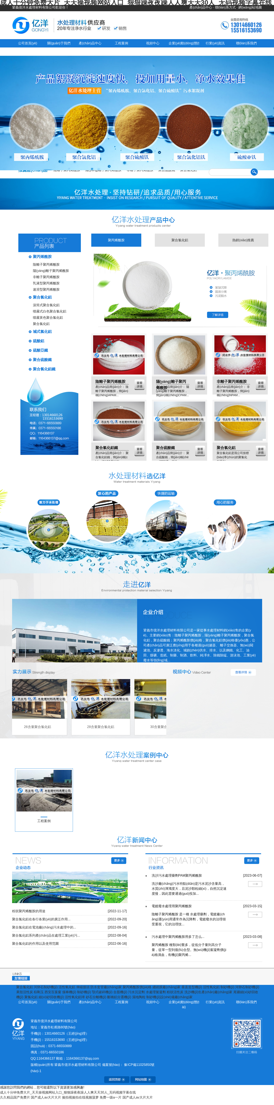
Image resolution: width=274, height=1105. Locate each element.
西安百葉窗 (53, 992)
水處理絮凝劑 (156, 992)
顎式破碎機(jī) (102, 992)
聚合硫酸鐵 (42, 360)
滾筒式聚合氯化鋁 (46, 305)
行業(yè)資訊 (215, 43)
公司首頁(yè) (27, 43)
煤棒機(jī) (69, 992)
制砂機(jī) (227, 987)
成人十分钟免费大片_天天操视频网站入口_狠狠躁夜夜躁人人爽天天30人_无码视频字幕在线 (68, 1092)
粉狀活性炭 (175, 992)
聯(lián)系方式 (225, 7)
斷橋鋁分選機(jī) (119, 997)
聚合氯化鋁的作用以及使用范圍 (35, 943)
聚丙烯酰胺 (42, 257)
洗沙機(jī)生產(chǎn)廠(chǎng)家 (208, 992)
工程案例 (121, 43)
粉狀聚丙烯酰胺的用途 (28, 911)
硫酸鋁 (38, 341)
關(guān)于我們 (58, 43)
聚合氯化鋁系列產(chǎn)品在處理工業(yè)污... (46, 935)
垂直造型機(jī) (191, 987)
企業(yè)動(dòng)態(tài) (184, 1004)
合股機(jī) (120, 992)
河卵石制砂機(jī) (46, 987)
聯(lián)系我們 (246, 43)
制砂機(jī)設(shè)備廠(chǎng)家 (169, 997)
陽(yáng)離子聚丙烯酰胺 (51, 271)
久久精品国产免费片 (15, 1097)
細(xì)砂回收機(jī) (51, 997)
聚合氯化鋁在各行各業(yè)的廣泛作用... (41, 919)
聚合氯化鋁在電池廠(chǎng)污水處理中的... (44, 927)
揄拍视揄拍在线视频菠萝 (80, 1097)
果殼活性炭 (24, 992)
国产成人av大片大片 (46, 1097)
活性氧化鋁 (67, 987)
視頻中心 (152, 43)
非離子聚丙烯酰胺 (46, 277)
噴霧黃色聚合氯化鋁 (48, 317)
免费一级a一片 (110, 1097)
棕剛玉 (39, 992)
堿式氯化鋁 (42, 332)
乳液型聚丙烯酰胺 (46, 283)
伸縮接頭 (83, 987)
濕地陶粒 (138, 997)
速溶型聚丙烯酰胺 (46, 289)
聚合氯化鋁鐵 (44, 369)
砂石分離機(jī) (96, 997)
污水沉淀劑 (136, 992)
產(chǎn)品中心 (200, 7)
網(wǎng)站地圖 (250, 7)
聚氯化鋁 (31, 997)
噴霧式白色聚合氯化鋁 (49, 311)
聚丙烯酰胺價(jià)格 (137, 987)
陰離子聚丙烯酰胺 (46, 264)
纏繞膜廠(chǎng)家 (166, 987)
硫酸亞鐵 (40, 350)
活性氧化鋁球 (75, 997)
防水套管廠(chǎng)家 (106, 987)
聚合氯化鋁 (42, 297)
